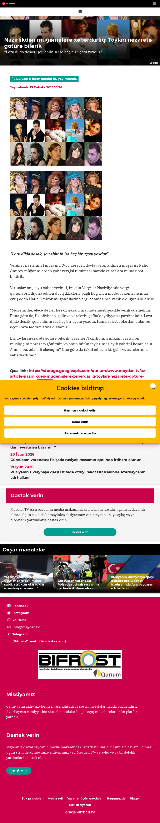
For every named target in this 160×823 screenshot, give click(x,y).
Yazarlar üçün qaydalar (85, 798)
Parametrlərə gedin (80, 433)
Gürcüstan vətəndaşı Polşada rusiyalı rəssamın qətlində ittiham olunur (75, 460)
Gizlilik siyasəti (80, 805)
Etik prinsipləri (32, 798)
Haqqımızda (116, 798)
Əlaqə (134, 798)
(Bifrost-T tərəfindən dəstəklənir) (39, 641)
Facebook (20, 606)
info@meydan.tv (26, 627)
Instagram (20, 613)
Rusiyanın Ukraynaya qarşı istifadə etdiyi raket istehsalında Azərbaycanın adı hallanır (78, 474)
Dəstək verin (80, 532)
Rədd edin (80, 422)
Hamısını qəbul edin (80, 410)
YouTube (19, 620)
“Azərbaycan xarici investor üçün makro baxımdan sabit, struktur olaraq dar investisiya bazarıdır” (76, 445)
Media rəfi (55, 798)
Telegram (20, 634)
